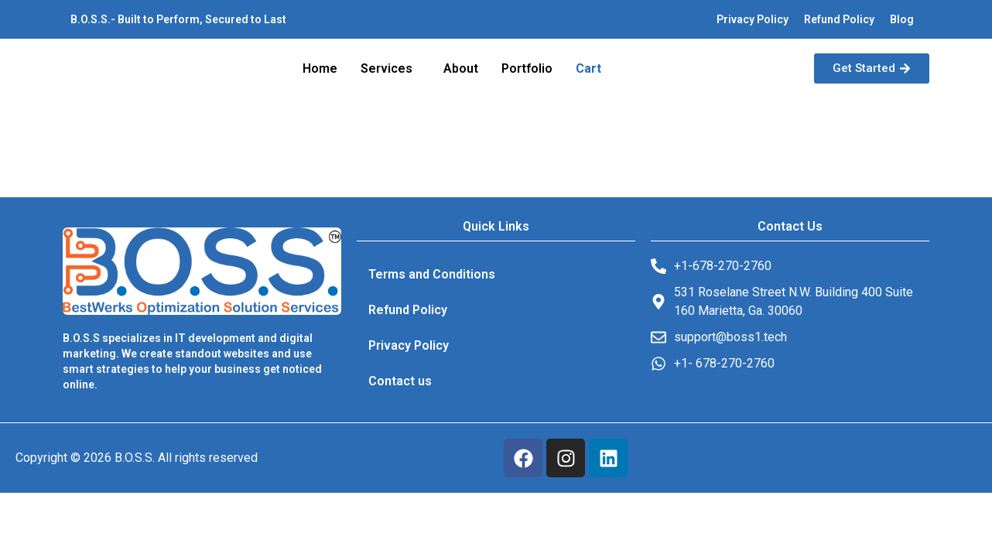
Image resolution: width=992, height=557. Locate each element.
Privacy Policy (752, 19)
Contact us (400, 381)
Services (386, 68)
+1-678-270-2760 (722, 265)
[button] (390, 69)
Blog (902, 19)
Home (320, 68)
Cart (588, 68)
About (460, 68)
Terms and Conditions (431, 274)
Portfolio (526, 68)
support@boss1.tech (730, 337)
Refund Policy (839, 19)
